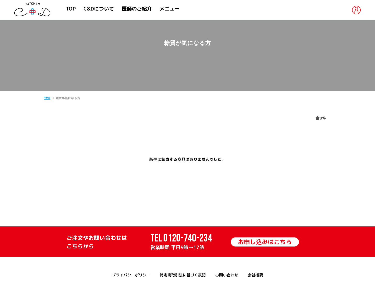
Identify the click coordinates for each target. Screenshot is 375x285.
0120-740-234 (187, 238)
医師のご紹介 (137, 8)
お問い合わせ (226, 275)
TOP (71, 8)
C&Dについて (98, 8)
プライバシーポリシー (131, 275)
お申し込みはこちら (265, 242)
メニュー (170, 8)
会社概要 (255, 275)
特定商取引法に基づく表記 (183, 275)
